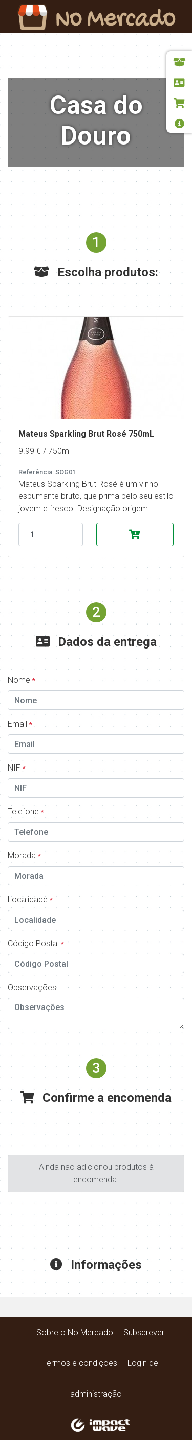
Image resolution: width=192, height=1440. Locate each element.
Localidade (30, 899)
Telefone (26, 812)
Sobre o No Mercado (74, 1332)
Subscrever (143, 1332)
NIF (17, 768)
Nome (21, 680)
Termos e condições (79, 1363)
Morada (24, 855)
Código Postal (36, 943)
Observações (32, 987)
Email (20, 724)
